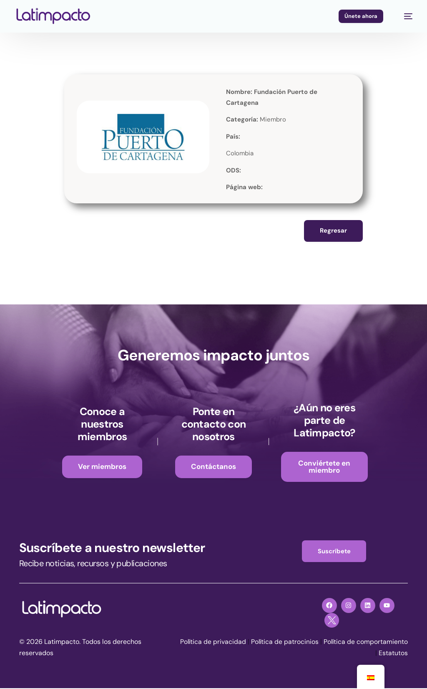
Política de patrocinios (336, 642)
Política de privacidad (264, 642)
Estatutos (393, 654)
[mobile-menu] (404, 16)
